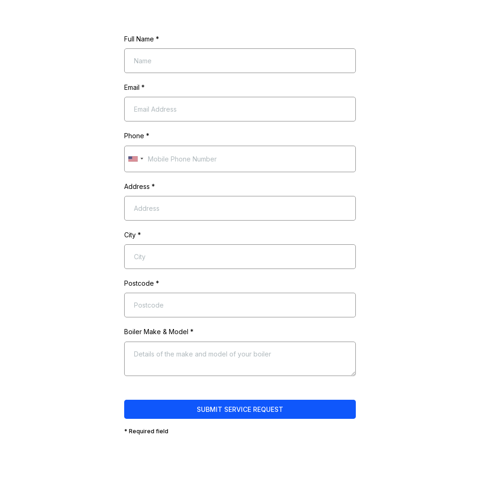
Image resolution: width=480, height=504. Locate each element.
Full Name (141, 39)
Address (139, 186)
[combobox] (135, 159)
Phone (136, 136)
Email (134, 87)
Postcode (141, 283)
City (132, 235)
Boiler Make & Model (158, 332)
